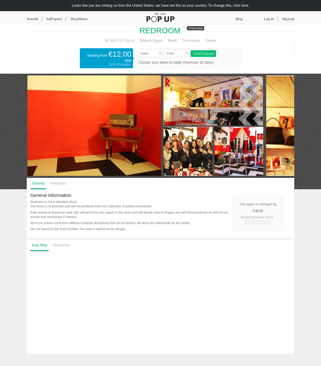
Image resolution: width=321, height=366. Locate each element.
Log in (269, 19)
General (38, 183)
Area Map (39, 245)
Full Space (54, 19)
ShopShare (79, 19)
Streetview (61, 245)
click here (240, 5)
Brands (32, 19)
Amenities (58, 183)
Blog (239, 19)
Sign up (288, 19)
